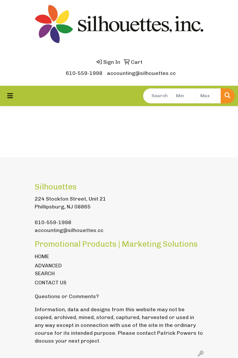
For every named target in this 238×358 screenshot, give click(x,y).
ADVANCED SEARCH (48, 269)
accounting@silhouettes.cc (141, 73)
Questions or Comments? (67, 296)
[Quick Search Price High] (208, 95)
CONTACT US (50, 282)
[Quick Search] (158, 95)
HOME (42, 256)
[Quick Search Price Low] (184, 95)
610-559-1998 (84, 73)
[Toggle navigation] (10, 95)
